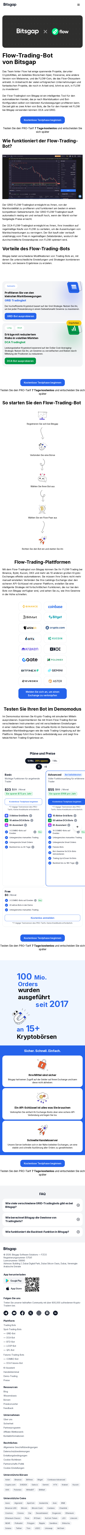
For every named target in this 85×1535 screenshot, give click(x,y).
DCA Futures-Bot (14, 1363)
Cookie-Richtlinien (12, 1459)
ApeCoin (30, 1503)
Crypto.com (10, 1485)
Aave (7, 1503)
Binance (18, 1480)
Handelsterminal (11, 1372)
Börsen (7, 1400)
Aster (7, 1480)
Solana (8, 1528)
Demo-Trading (11, 1376)
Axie (55, 1503)
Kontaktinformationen (14, 1436)
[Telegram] (6, 1313)
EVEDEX (23, 1485)
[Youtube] (14, 1313)
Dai (29, 1513)
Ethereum (70, 1513)
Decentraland (42, 1513)
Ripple (42, 1523)
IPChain (37, 1518)
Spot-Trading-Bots (13, 1329)
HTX (55, 1485)
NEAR (7, 1523)
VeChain (60, 1528)
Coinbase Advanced (56, 1480)
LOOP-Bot (11, 1346)
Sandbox (53, 1523)
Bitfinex (29, 1480)
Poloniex (18, 1490)
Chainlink (63, 1508)
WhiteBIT (30, 1490)
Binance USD (10, 1508)
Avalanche (43, 1503)
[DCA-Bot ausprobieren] (20, 361)
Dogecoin (56, 1513)
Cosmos (9, 1513)
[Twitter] (30, 1313)
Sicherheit (8, 1423)
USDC (37, 1528)
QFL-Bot (10, 1350)
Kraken (65, 1485)
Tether (19, 1528)
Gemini (46, 1485)
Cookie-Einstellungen (14, 1468)
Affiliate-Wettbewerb (13, 1432)
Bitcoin (24, 1508)
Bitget (40, 1480)
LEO (64, 1518)
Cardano (51, 1508)
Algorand (18, 1503)
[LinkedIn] (55, 1313)
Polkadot (19, 1523)
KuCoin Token (51, 1518)
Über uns (8, 1419)
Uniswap (48, 1528)
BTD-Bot (10, 1341)
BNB (63, 1503)
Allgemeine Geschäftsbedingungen (21, 1447)
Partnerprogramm (12, 1427)
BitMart (42, 1490)
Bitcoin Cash (37, 1508)
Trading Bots (10, 1325)
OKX (7, 1490)
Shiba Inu (66, 1523)
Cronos (20, 1513)
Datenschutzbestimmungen (17, 1451)
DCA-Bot (10, 1337)
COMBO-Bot (12, 1359)
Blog (6, 1391)
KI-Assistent (9, 1368)
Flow (27, 1518)
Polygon (30, 1523)
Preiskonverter (11, 1404)
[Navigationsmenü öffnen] (78, 5)
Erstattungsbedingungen (15, 1455)
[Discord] (47, 1313)
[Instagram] (39, 1313)
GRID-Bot (10, 1333)
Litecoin (73, 1518)
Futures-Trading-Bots (14, 1354)
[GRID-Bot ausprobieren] (20, 316)
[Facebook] (22, 1313)
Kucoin (76, 1485)
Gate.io (35, 1485)
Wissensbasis (10, 1395)
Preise (7, 1380)
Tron (28, 1528)
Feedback (8, 1408)
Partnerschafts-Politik (14, 1464)
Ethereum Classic (12, 1518)
